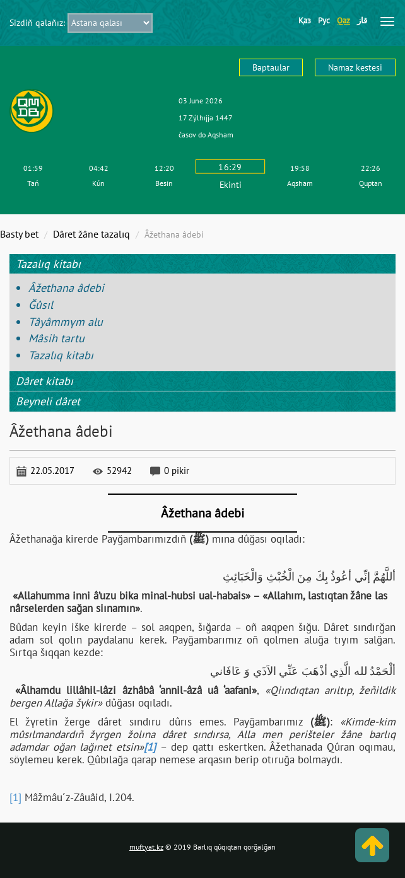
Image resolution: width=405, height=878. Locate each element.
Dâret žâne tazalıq (91, 234)
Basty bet (19, 234)
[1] (15, 797)
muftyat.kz (146, 847)
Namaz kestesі (355, 67)
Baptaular (271, 67)
